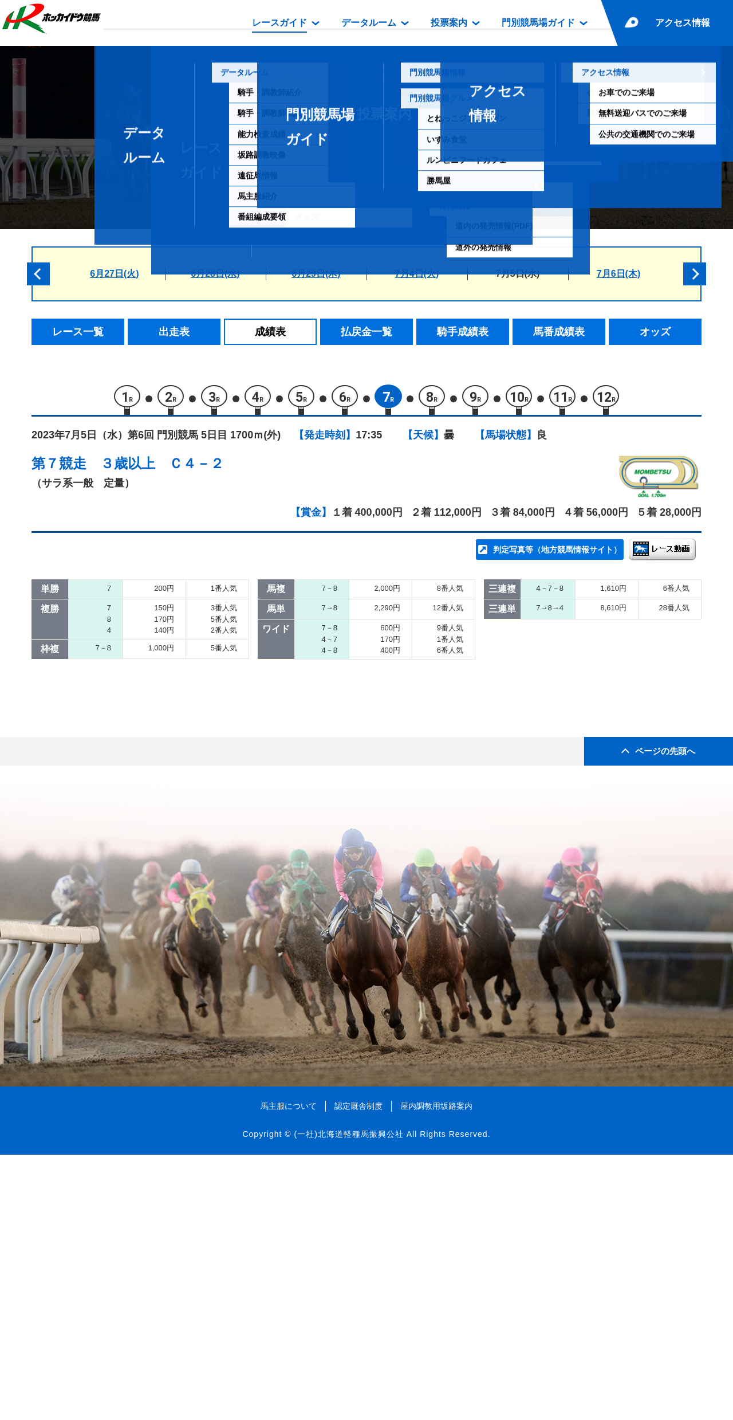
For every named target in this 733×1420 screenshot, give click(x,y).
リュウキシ (149, 628)
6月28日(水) (215, 273)
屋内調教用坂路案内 (436, 1371)
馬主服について (289, 1371)
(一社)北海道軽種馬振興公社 (348, 1399)
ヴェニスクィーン (164, 823)
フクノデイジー (159, 774)
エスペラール (154, 725)
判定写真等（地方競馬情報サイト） (557, 553)
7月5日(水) (517, 273)
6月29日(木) (315, 273)
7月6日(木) (618, 273)
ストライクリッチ (164, 677)
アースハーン (154, 653)
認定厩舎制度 (358, 1371)
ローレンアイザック (169, 701)
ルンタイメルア (159, 799)
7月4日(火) (417, 273)
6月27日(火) (114, 273)
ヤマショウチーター (169, 750)
